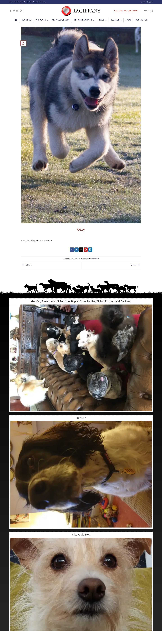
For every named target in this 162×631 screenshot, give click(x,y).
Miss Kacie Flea (81, 534)
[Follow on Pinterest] (21, 11)
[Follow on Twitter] (14, 11)
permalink (95, 259)
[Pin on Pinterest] (86, 249)
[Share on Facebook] (72, 249)
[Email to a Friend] (81, 249)
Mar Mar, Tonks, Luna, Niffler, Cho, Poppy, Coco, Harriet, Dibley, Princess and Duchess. (81, 301)
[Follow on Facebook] (11, 11)
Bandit (26, 265)
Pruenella (80, 418)
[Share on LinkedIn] (90, 249)
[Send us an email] (17, 11)
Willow (135, 265)
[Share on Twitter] (76, 249)
